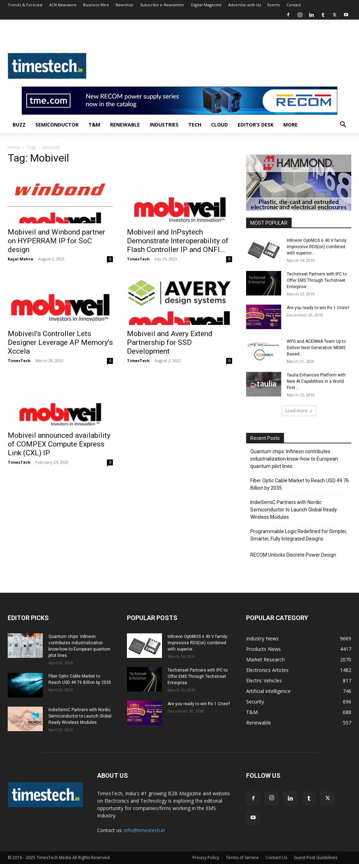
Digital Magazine (206, 4)
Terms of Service (242, 857)
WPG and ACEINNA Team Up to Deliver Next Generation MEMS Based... (316, 347)
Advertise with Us (244, 4)
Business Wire (96, 4)
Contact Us (276, 857)
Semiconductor (57, 124)
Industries (164, 124)
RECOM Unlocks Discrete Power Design (293, 555)
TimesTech (138, 258)
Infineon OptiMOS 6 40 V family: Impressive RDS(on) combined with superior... (317, 247)
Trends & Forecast (25, 4)
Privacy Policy (205, 857)
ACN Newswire (62, 4)
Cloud (219, 124)
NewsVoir (125, 4)
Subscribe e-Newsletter (162, 4)
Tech (194, 124)
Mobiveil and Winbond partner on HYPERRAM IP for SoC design (56, 241)
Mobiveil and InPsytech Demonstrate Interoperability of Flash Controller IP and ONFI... (178, 241)
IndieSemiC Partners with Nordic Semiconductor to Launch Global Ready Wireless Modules (293, 509)
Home (14, 147)
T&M (94, 124)
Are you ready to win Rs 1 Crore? (318, 307)
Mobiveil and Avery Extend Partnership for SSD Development (169, 342)
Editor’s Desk (255, 124)
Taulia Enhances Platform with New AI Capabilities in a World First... (316, 381)
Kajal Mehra (20, 258)
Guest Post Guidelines (315, 857)
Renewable (125, 124)
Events (273, 4)
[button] (342, 125)
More (290, 124)
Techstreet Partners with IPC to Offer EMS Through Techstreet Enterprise (317, 280)
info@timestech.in (144, 830)
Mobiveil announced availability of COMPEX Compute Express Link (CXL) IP (59, 444)
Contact (293, 4)
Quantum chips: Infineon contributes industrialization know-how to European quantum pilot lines (294, 459)
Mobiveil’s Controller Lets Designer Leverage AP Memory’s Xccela (60, 342)
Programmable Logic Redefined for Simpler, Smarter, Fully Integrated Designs (298, 535)
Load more (298, 411)
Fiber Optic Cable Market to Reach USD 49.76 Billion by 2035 (299, 484)
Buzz (19, 124)
